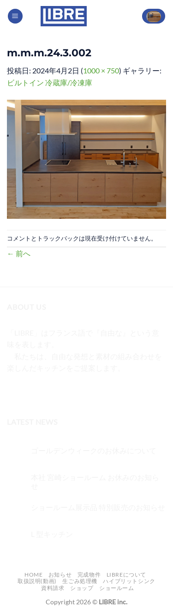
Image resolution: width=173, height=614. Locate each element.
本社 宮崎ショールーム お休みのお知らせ (95, 481)
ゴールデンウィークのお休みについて (93, 450)
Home (33, 574)
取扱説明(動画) (37, 581)
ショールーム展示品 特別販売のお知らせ (98, 507)
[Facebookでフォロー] (15, 391)
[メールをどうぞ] (65, 391)
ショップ (81, 587)
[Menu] (15, 16)
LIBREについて (127, 574)
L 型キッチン (52, 534)
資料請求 (52, 587)
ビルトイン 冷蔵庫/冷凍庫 (49, 82)
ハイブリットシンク (129, 581)
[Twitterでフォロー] (48, 391)
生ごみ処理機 (79, 581)
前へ (18, 253)
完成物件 (89, 574)
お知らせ (60, 574)
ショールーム (116, 587)
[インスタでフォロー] (32, 391)
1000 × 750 (101, 70)
